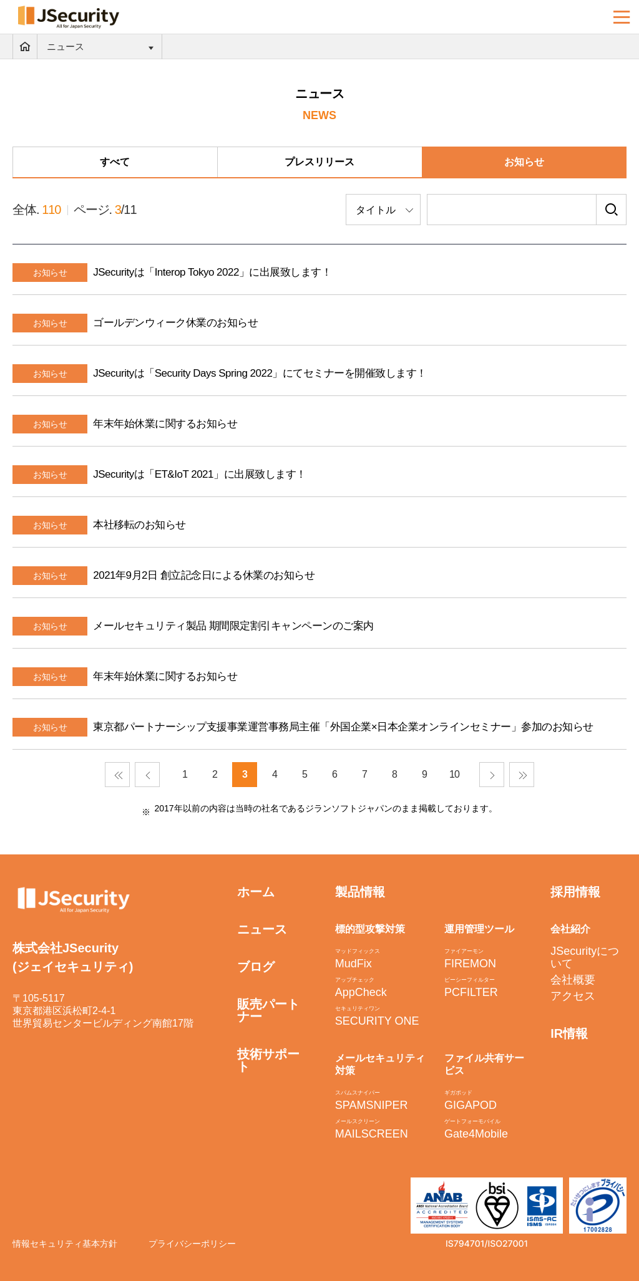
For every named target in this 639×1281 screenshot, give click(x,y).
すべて (115, 162)
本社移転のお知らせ (139, 525)
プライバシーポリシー (192, 1244)
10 (454, 774)
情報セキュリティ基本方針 (64, 1244)
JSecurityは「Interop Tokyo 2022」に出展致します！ (212, 272)
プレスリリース (319, 162)
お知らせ (524, 162)
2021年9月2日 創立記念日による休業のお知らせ (204, 575)
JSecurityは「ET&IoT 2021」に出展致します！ (199, 474)
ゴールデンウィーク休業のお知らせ (175, 323)
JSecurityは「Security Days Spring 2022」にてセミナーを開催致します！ (260, 373)
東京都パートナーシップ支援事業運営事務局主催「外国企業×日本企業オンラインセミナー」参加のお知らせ (343, 727)
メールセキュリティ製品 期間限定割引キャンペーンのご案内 (233, 626)
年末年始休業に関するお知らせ (165, 424)
